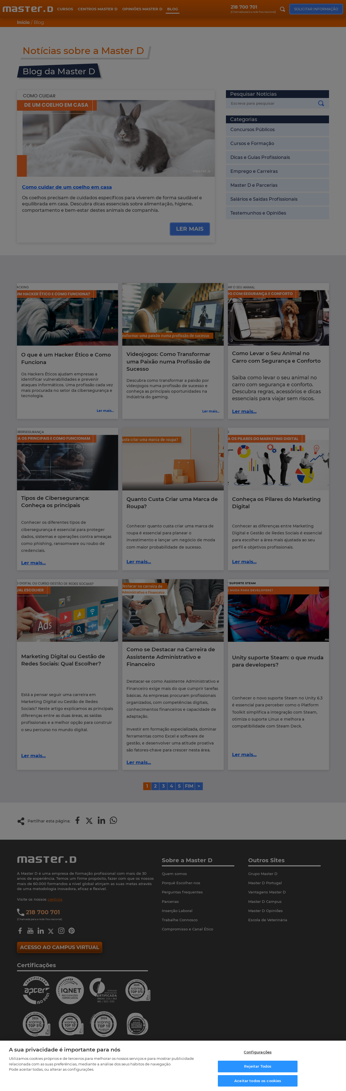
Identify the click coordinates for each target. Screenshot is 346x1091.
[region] (173, 1065)
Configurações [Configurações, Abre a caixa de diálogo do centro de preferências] (258, 1051)
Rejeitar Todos (257, 1065)
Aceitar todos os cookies (257, 1079)
